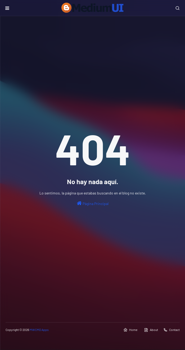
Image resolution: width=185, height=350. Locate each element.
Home (130, 330)
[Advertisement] (93, 61)
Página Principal (93, 203)
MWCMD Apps (39, 329)
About (151, 330)
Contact (171, 330)
